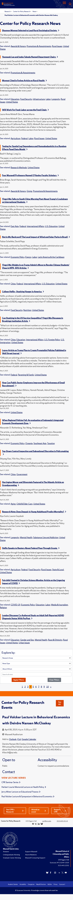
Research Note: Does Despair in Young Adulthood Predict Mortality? (34, 511)
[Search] (70, 4)
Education (15, 99)
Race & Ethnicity (55, 640)
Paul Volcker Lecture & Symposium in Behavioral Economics (28, 796)
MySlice (50, 884)
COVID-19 (15, 604)
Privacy (55, 884)
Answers (6, 851)
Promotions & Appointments (39, 46)
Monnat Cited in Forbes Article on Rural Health (24, 80)
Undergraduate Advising (11, 855)
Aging (13, 503)
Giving (29, 191)
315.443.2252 (63, 865)
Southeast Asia (39, 443)
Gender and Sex (27, 640)
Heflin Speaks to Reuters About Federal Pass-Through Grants (30, 548)
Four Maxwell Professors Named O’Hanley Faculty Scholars (30, 175)
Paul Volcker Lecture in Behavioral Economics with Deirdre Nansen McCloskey (31, 15)
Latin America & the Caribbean (51, 257)
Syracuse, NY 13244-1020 (59, 862)
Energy (28, 257)
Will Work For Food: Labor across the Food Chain (25, 109)
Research (8, 11)
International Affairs (35, 226)
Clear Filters (54, 680)
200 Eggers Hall (63, 860)
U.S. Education (51, 226)
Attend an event (38, 810)
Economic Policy (17, 257)
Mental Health (26, 537)
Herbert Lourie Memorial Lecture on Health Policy (24, 787)
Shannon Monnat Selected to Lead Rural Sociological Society (30, 30)
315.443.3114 (62, 821)
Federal (24, 138)
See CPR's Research (14, 810)
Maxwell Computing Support (35, 858)
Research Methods (19, 167)
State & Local (58, 569)
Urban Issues (24, 642)
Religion (3, 607)
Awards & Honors (18, 46)
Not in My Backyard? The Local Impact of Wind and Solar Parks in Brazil (36, 237)
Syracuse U (62, 884)
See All (59, 703)
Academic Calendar (13, 884)
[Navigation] (64, 4)
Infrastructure (39, 99)
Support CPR (60, 810)
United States (12, 102)
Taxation (51, 443)
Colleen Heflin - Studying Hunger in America (23, 291)
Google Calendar (29, 739)
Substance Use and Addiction (45, 537)
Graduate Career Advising (12, 858)
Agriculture (15, 138)
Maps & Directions (41, 884)
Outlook (12, 739)
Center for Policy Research (21, 11)
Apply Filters (18, 680)
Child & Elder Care (24, 503)
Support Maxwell (31, 851)
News (34, 11)
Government (21, 474)
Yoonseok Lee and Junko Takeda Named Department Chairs (30, 57)
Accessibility (23, 884)
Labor (48, 99)
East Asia (15, 226)
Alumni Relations (31, 855)
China (13, 283)
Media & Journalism (59, 604)
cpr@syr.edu (46, 821)
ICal (19, 739)
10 (47, 686)
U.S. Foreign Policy (52, 339)
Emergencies (31, 884)
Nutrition (27, 310)
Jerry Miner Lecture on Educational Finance (21, 791)
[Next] (50, 686)
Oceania (29, 443)
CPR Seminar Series (11, 782)
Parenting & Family (26, 374)
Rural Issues (57, 46)
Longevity (55, 99)
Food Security (26, 99)
